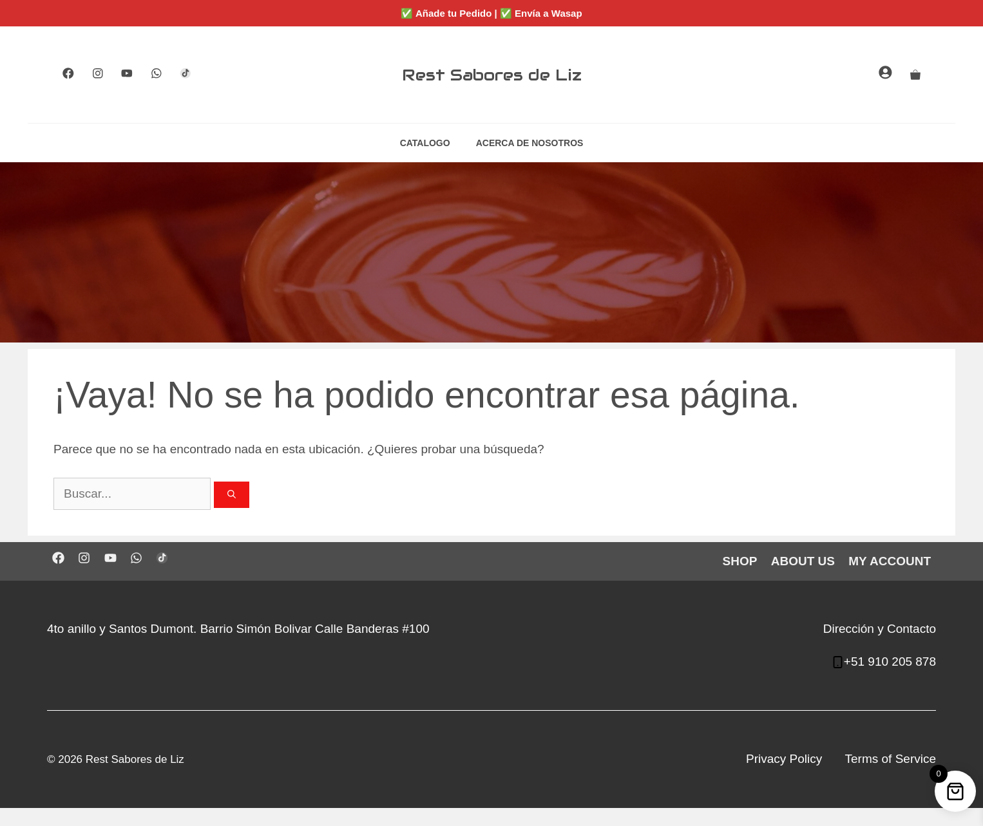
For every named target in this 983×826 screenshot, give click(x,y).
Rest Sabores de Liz (492, 74)
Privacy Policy (784, 758)
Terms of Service (890, 758)
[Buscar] (231, 495)
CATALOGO (425, 143)
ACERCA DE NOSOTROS (530, 143)
